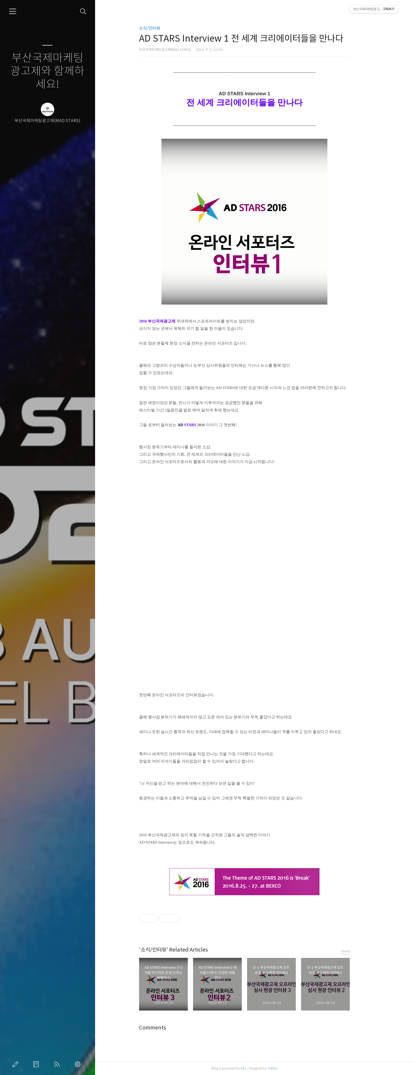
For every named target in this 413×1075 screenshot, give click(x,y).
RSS (58, 1064)
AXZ (253, 1068)
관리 (78, 1064)
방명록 (37, 1064)
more (355, 951)
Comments (162, 1027)
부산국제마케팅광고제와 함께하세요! (47, 71)
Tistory (282, 1068)
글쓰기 (16, 1064)
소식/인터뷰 (159, 28)
